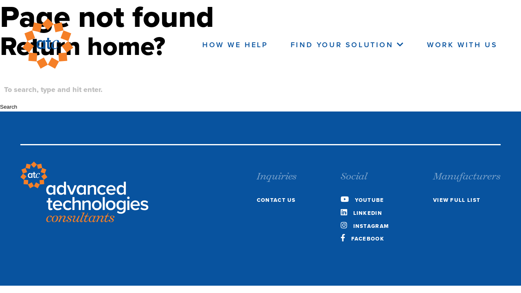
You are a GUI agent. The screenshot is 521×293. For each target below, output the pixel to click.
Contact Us (276, 200)
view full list (456, 200)
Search (8, 107)
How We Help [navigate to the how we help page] (235, 44)
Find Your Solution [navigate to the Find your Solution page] (348, 44)
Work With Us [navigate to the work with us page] (462, 44)
